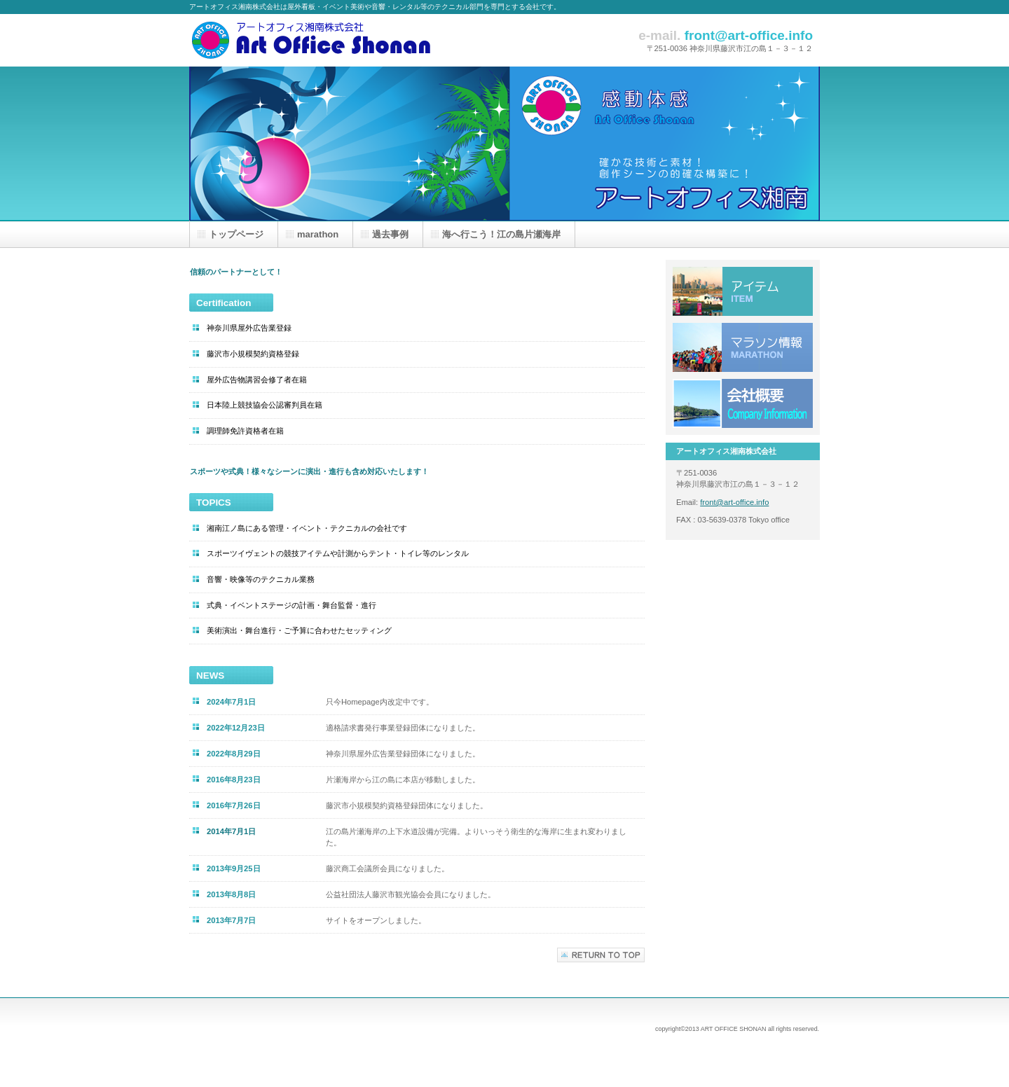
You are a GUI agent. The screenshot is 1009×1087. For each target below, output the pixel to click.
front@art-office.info (734, 502)
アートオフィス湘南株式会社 (329, 40)
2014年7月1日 (231, 831)
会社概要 (743, 403)
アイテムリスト (743, 291)
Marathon (743, 347)
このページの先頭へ (601, 955)
